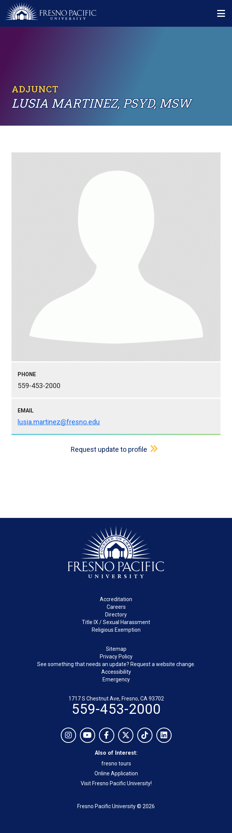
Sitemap (116, 649)
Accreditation (116, 599)
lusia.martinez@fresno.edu (59, 422)
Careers (116, 607)
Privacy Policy (116, 656)
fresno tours (116, 763)
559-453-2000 (116, 709)
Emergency (116, 679)
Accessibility (116, 672)
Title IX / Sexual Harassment (116, 622)
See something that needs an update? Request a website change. (116, 664)
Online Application (116, 773)
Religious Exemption (116, 630)
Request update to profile (109, 449)
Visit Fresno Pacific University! (116, 783)
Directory (116, 614)
